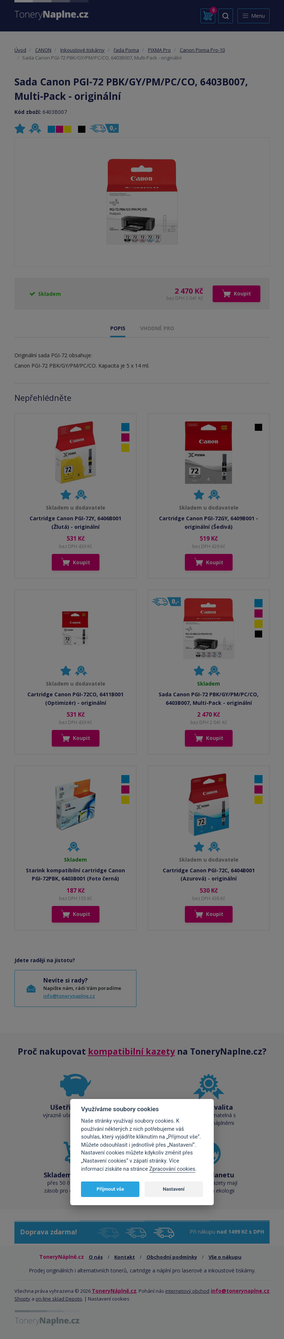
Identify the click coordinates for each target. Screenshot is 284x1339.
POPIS (117, 328)
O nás (96, 1257)
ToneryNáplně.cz (114, 1290)
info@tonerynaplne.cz (69, 996)
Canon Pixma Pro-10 (202, 50)
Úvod (20, 50)
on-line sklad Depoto (59, 1298)
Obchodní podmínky (171, 1257)
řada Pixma (126, 50)
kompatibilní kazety (131, 1051)
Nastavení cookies (108, 1298)
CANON (43, 50)
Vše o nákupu (225, 1257)
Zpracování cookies (172, 1169)
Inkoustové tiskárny (82, 50)
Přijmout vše (110, 1189)
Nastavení (174, 1189)
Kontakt (124, 1257)
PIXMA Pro (159, 50)
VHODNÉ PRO (157, 328)
